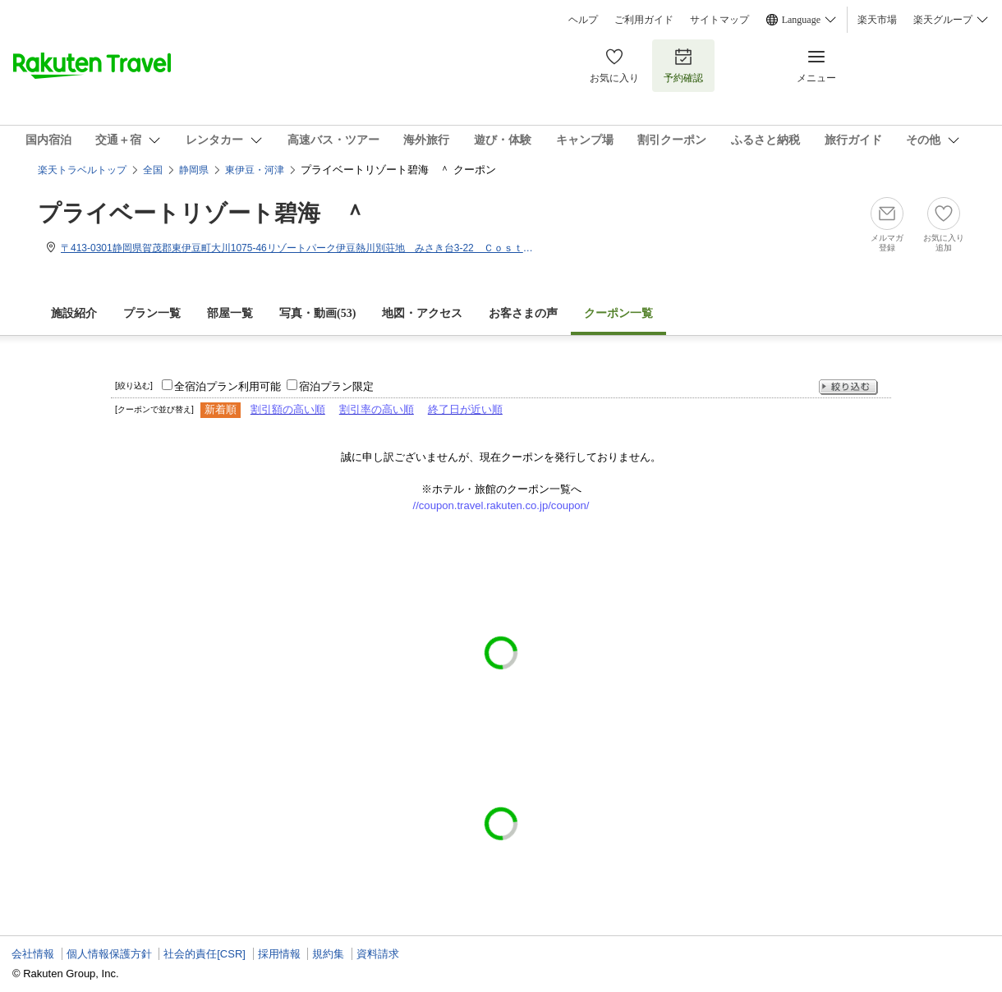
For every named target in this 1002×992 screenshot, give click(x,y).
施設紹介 (74, 313)
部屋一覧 (230, 313)
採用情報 (279, 954)
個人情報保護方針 (109, 954)
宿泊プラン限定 (336, 386)
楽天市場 (877, 19)
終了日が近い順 (465, 409)
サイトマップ (719, 19)
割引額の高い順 (287, 409)
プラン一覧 (152, 313)
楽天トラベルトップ (82, 170)
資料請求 (377, 954)
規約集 (328, 954)
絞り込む (848, 387)
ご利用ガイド (643, 19)
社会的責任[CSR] (204, 954)
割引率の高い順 (376, 409)
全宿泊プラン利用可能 (227, 386)
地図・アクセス (422, 313)
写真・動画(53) (317, 313)
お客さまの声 (523, 313)
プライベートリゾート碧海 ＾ (202, 213)
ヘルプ (583, 19)
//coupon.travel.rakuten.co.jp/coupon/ (501, 505)
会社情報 (32, 954)
